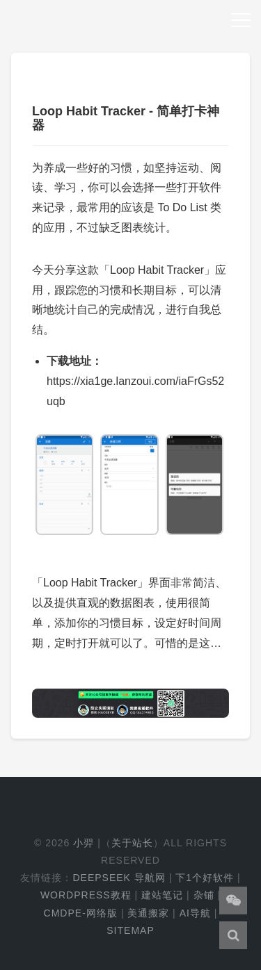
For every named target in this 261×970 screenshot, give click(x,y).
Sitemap (130, 930)
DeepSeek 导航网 (118, 877)
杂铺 (203, 895)
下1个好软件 (204, 877)
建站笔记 (162, 895)
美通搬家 (148, 913)
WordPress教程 (86, 895)
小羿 (83, 842)
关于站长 (132, 842)
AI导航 (195, 913)
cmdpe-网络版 (81, 913)
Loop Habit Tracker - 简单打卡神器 (125, 118)
